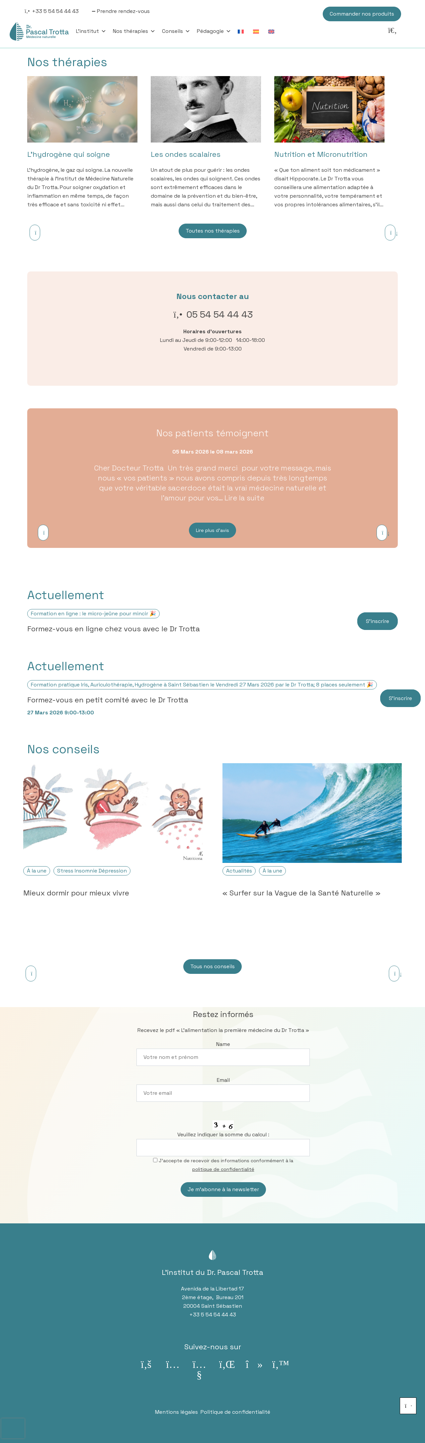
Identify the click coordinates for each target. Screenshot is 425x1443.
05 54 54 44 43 (219, 314)
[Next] (390, 233)
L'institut (91, 31)
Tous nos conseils (212, 966)
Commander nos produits (362, 13)
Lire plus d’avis (212, 530)
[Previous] (34, 233)
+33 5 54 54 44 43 (55, 11)
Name (223, 1044)
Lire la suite (244, 497)
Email (223, 1080)
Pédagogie (214, 31)
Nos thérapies (134, 31)
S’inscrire (377, 621)
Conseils (176, 31)
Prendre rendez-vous (123, 11)
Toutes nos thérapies (213, 230)
